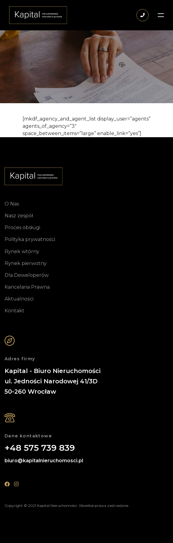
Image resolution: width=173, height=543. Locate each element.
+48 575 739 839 (40, 448)
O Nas (12, 204)
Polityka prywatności (30, 239)
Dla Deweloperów (27, 275)
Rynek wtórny (22, 251)
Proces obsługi (22, 227)
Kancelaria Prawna (27, 287)
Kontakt (14, 311)
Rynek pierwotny (26, 263)
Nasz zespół (19, 216)
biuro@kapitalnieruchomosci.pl (44, 460)
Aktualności (19, 299)
